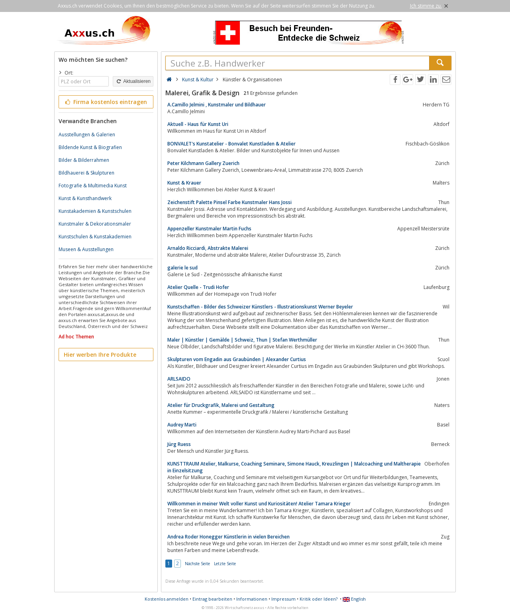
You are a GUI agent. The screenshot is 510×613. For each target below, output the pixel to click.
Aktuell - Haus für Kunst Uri (197, 124)
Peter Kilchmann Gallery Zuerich (203, 163)
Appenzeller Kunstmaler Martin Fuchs (209, 228)
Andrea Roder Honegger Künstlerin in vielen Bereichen (228, 536)
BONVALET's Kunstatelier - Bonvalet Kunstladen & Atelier (231, 143)
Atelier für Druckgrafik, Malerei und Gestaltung (221, 405)
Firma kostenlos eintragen (105, 102)
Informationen (251, 599)
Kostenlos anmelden (166, 599)
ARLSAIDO (178, 378)
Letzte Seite (225, 563)
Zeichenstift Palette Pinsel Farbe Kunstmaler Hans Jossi (229, 202)
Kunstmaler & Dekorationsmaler (95, 223)
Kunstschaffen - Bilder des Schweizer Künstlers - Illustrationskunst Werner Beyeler (260, 306)
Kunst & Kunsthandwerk (85, 198)
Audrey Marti (181, 424)
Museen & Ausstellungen (86, 249)
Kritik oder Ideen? (318, 599)
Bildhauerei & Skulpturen (86, 172)
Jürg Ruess (179, 444)
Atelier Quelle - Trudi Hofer (198, 287)
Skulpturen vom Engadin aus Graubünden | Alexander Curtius (236, 359)
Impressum (283, 599)
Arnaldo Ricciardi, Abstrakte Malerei (207, 248)
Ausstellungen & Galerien (87, 134)
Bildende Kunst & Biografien (90, 147)
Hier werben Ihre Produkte (100, 354)
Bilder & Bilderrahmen (84, 160)
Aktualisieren (133, 81)
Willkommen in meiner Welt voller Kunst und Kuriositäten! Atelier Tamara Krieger (259, 503)
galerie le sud (182, 267)
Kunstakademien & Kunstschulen (95, 211)
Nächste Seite (197, 563)
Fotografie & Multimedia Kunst (93, 185)
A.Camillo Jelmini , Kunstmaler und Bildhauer (216, 104)
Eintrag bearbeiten (212, 599)
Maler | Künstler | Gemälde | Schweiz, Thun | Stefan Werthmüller (242, 339)
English (354, 599)
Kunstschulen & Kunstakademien (95, 236)
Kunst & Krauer (184, 182)
